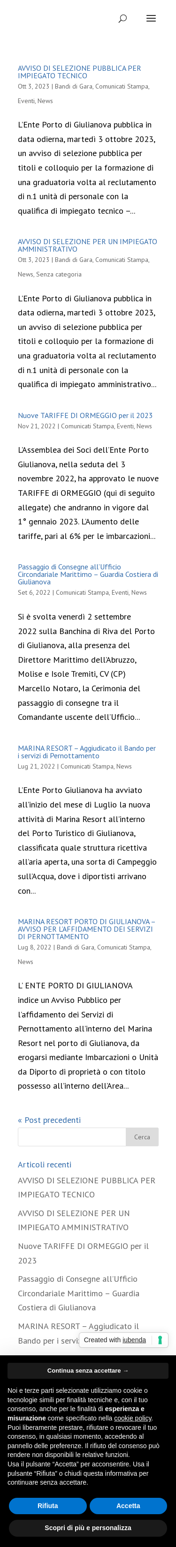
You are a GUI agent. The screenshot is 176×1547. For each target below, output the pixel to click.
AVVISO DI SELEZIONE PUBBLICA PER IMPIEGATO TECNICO (79, 71)
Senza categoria (59, 274)
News (45, 101)
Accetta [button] (128, 1506)
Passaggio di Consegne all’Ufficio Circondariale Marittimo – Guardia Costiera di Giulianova (88, 574)
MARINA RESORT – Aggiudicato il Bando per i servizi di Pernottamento (87, 751)
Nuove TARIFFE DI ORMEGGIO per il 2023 (85, 415)
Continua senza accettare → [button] (88, 1370)
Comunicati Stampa (121, 86)
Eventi (26, 101)
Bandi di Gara (73, 86)
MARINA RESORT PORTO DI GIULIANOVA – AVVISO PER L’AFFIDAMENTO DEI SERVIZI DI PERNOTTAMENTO (86, 929)
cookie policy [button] (132, 1418)
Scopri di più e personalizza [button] (88, 1528)
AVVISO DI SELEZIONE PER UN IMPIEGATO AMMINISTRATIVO (87, 245)
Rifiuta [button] (48, 1506)
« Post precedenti (49, 1119)
